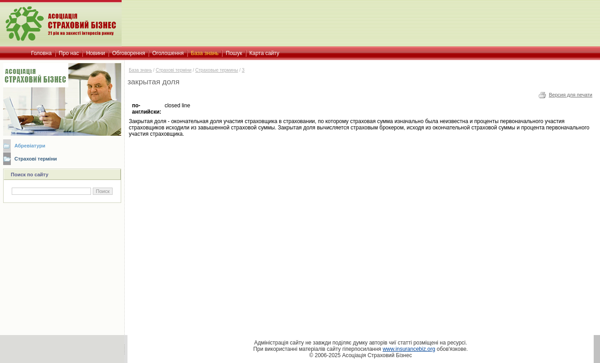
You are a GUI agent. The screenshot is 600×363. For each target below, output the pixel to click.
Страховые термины (216, 70)
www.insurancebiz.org (408, 349)
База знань (140, 70)
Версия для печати (570, 94)
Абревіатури (29, 145)
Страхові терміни (35, 158)
